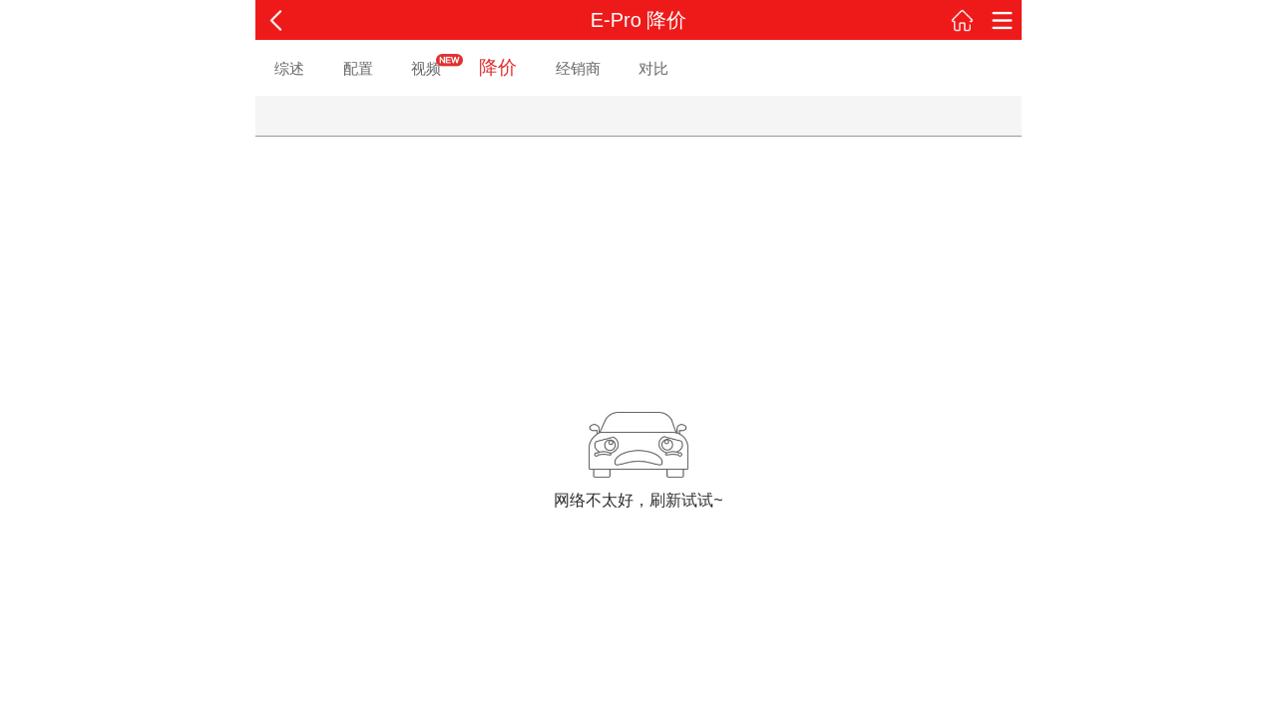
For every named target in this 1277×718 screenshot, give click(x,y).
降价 (498, 67)
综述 (289, 68)
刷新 (665, 500)
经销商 (578, 68)
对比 (653, 68)
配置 (358, 68)
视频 (426, 68)
